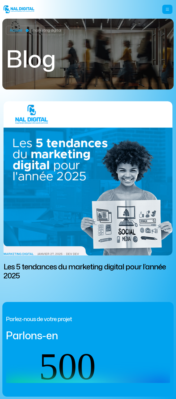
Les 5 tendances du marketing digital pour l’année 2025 (85, 271)
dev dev (72, 254)
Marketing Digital (19, 254)
